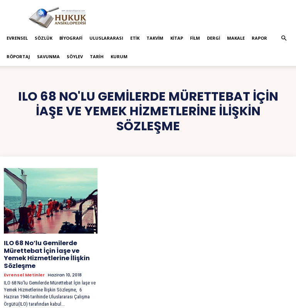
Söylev (75, 56)
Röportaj (18, 56)
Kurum (119, 56)
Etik (135, 38)
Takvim (154, 38)
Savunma (48, 56)
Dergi (213, 38)
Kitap (176, 38)
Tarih (97, 56)
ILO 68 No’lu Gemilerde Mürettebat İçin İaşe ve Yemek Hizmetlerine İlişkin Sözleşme (49, 249)
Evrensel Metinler (24, 263)
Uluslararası (106, 38)
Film (195, 38)
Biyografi (70, 38)
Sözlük (43, 38)
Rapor (259, 38)
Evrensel (17, 38)
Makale (236, 38)
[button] (283, 38)
